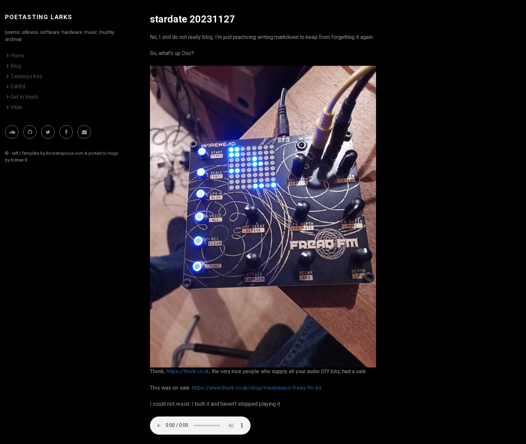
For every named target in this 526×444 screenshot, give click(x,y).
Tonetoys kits (26, 76)
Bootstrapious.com (65, 153)
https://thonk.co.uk (187, 371)
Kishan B (19, 159)
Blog (15, 66)
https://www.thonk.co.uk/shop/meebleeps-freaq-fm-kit (256, 388)
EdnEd (17, 86)
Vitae (16, 107)
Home (17, 55)
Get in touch (24, 97)
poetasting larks (38, 16)
